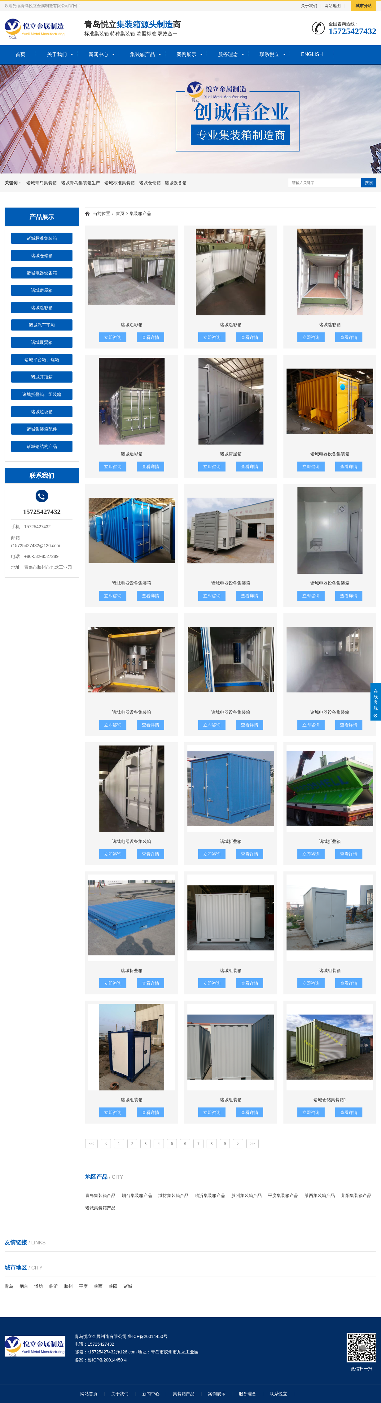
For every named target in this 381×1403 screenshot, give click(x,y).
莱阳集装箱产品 (356, 1195)
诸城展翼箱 (42, 342)
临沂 (53, 1286)
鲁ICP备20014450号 (148, 1336)
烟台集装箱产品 (137, 1195)
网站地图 (333, 5)
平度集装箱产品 (283, 1195)
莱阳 (113, 1286)
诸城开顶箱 (42, 377)
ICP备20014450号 (109, 1359)
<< (91, 1144)
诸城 (128, 1286)
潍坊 (38, 1286)
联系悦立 (269, 54)
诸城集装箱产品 (100, 1207)
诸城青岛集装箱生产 (81, 182)
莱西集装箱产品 (319, 1195)
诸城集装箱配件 (42, 429)
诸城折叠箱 (231, 841)
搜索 (369, 182)
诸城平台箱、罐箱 (41, 359)
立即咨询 (112, 337)
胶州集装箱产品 (246, 1195)
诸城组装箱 (231, 970)
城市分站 (364, 5)
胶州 (68, 1286)
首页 (20, 54)
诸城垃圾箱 (42, 411)
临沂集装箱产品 (210, 1195)
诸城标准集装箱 (120, 182)
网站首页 (89, 1393)
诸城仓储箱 (150, 182)
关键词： (13, 182)
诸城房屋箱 (42, 290)
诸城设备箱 (175, 182)
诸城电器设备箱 (42, 272)
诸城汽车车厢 (42, 324)
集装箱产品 (142, 54)
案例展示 (186, 54)
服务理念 (228, 54)
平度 (83, 1286)
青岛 (9, 1286)
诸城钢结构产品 (42, 446)
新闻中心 (98, 54)
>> (252, 1144)
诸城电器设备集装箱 (329, 453)
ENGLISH (312, 54)
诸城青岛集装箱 (42, 182)
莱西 (98, 1286)
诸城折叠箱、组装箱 (41, 394)
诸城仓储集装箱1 (329, 1099)
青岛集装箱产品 (100, 1195)
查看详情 (150, 337)
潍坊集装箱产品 (173, 1195)
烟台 (24, 1286)
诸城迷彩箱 (42, 307)
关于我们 (309, 5)
